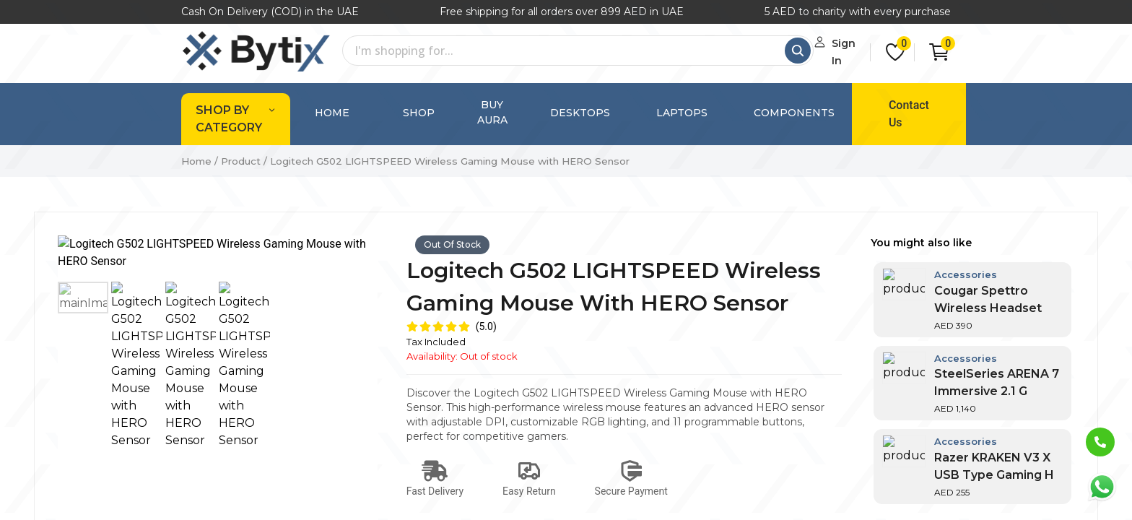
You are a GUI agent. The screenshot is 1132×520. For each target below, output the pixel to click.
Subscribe (903, 473)
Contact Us (885, 105)
